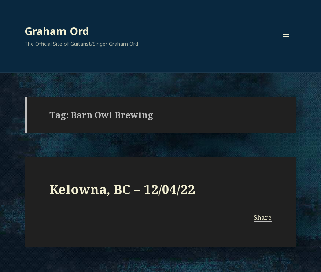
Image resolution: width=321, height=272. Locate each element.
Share (263, 217)
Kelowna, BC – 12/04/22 (122, 189)
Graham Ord (57, 31)
